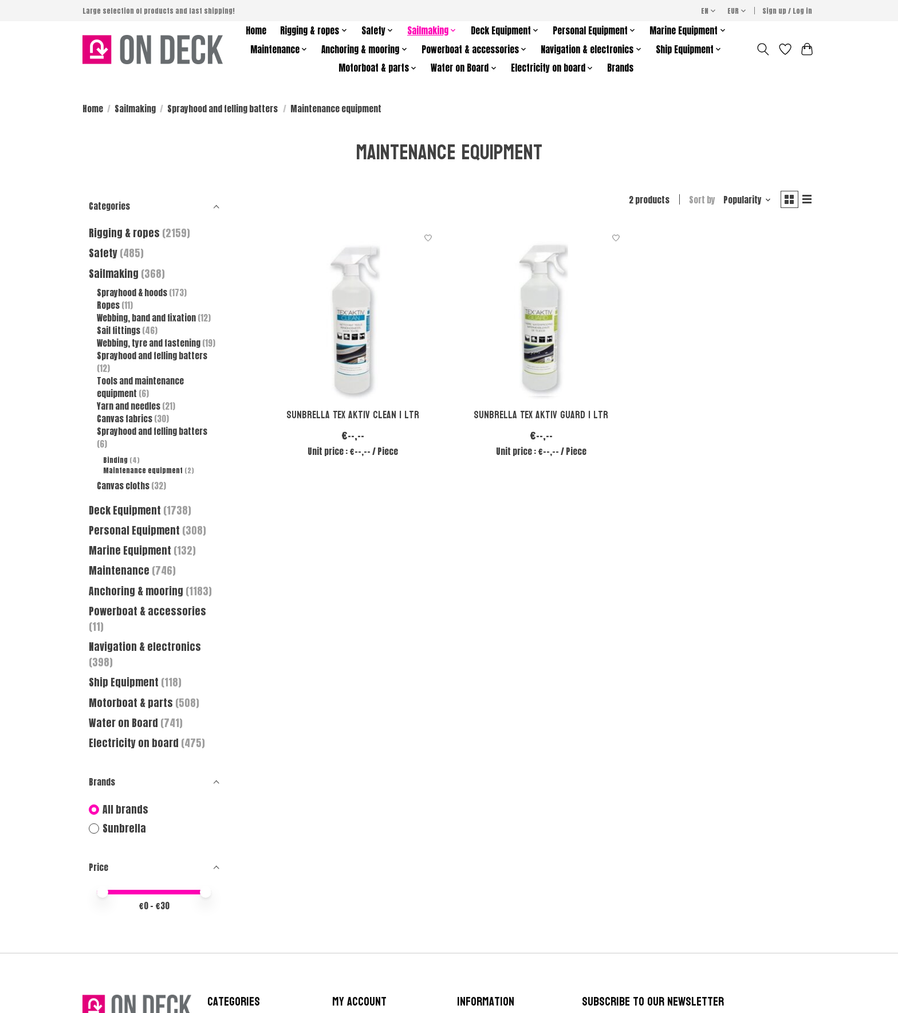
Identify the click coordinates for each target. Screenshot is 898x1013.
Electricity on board (135, 743)
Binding (115, 460)
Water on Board (124, 723)
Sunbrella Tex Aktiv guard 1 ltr (541, 417)
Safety (103, 253)
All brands (125, 810)
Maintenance (119, 570)
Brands (620, 67)
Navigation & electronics (145, 646)
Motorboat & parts (132, 702)
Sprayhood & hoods (132, 292)
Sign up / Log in (787, 11)
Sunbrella (124, 829)
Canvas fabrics (124, 419)
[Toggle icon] (763, 49)
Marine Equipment (130, 550)
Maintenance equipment (143, 470)
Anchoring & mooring (136, 591)
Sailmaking (135, 109)
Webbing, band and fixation (146, 318)
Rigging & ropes (124, 233)
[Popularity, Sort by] (743, 201)
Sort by (697, 201)
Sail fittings (118, 330)
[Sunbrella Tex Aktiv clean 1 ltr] (353, 315)
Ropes (108, 305)
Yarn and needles (128, 406)
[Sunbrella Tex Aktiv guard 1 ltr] (541, 315)
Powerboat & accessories (147, 611)
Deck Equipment (125, 510)
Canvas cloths (123, 486)
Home (256, 30)
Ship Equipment (125, 682)
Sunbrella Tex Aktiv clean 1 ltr (352, 417)
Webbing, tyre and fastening (149, 343)
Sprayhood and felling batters (223, 109)
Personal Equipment (134, 530)
